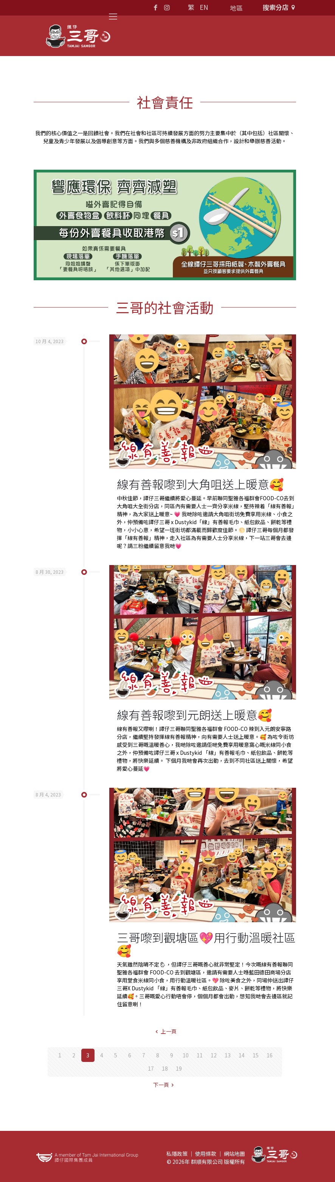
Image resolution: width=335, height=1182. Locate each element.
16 (270, 1055)
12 (214, 1055)
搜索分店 (280, 7)
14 (242, 1055)
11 (200, 1055)
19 (179, 1068)
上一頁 (165, 1031)
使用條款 (205, 1153)
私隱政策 (177, 1153)
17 (151, 1068)
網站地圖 (234, 1153)
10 (186, 1055)
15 (256, 1055)
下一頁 (165, 1084)
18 (165, 1068)
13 (228, 1055)
